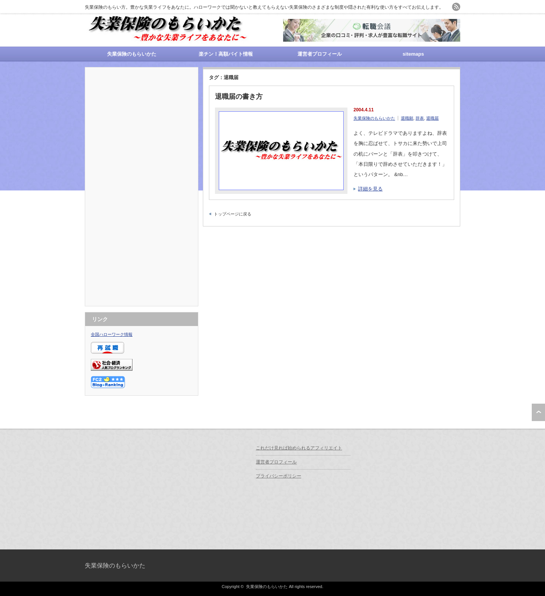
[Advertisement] (141, 186)
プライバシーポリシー (278, 476)
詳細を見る (370, 189)
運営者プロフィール (319, 54)
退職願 (407, 118)
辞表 (420, 118)
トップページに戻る (232, 214)
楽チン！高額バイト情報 (226, 54)
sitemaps (413, 54)
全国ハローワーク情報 (111, 334)
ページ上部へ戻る (538, 412)
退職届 (432, 118)
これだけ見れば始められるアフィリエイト (299, 448)
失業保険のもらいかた (131, 54)
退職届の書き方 (239, 96)
